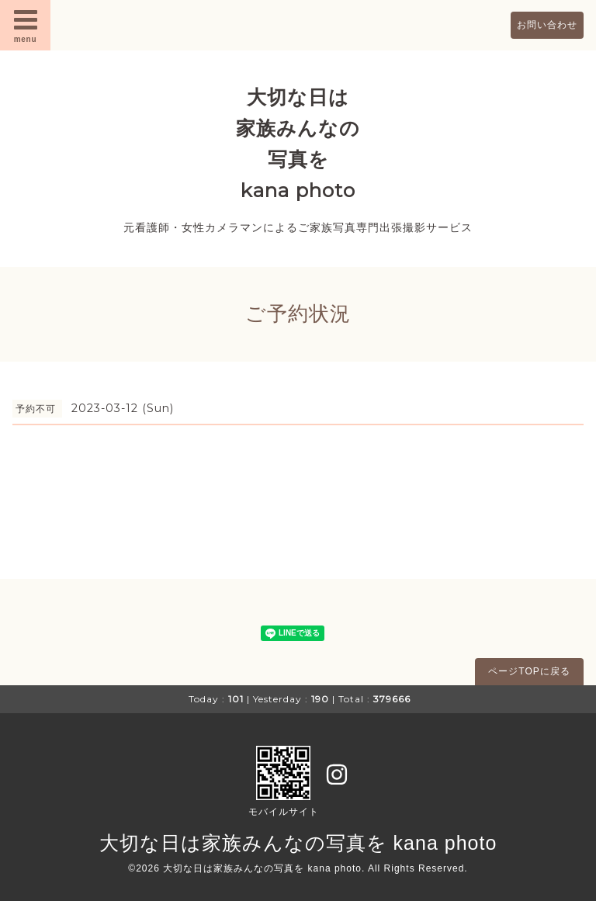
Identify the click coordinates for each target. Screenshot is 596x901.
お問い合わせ (547, 24)
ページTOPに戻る (529, 671)
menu (26, 24)
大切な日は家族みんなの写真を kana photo (298, 843)
